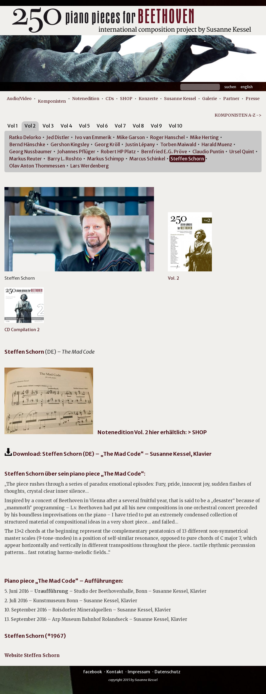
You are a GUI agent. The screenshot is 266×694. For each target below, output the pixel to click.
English (247, 87)
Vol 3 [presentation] (48, 126)
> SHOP (197, 432)
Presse (252, 98)
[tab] (12, 126)
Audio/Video (19, 98)
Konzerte (148, 98)
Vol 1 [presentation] (12, 126)
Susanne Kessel (180, 98)
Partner (231, 98)
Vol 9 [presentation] (156, 126)
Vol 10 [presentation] (175, 126)
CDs (110, 98)
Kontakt (114, 671)
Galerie (209, 98)
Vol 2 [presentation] (30, 126)
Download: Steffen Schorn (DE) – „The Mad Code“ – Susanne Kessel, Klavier (112, 453)
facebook (92, 671)
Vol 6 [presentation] (102, 126)
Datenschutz (167, 671)
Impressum (139, 671)
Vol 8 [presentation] (138, 126)
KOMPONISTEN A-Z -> (238, 115)
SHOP (126, 98)
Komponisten (52, 101)
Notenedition (85, 98)
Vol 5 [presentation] (84, 126)
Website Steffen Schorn (32, 655)
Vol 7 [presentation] (120, 126)
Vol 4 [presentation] (66, 126)
